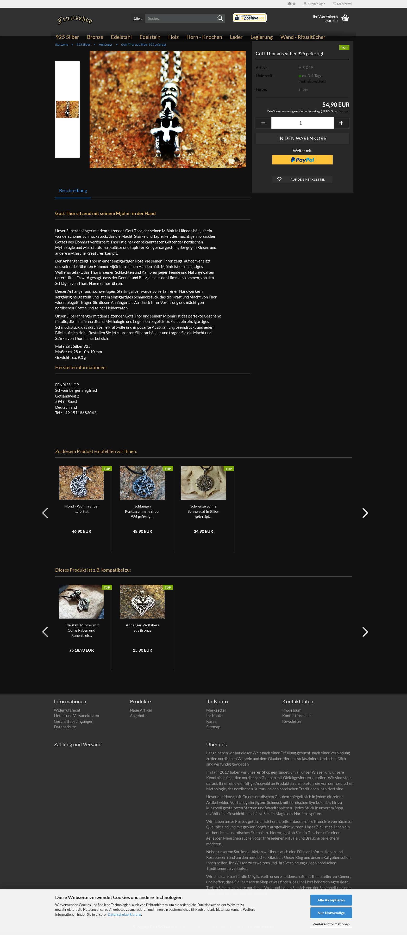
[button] (292, 4)
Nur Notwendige (331, 912)
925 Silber (67, 37)
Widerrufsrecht (67, 713)
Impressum (291, 713)
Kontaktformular (296, 718)
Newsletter (292, 724)
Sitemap (213, 729)
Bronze (95, 37)
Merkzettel (342, 4)
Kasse (211, 724)
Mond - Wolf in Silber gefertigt (81, 512)
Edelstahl (121, 37)
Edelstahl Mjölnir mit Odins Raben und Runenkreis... (82, 633)
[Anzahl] (302, 126)
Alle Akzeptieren (331, 900)
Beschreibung (73, 193)
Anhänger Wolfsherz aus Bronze (142, 630)
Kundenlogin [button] (314, 4)
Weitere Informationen (331, 924)
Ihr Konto (214, 718)
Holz (173, 37)
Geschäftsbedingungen (73, 724)
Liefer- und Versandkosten (76, 718)
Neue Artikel (141, 713)
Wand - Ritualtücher (302, 37)
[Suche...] (138, 18)
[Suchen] (220, 18)
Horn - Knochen (204, 37)
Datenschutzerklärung (124, 914)
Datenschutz (65, 729)
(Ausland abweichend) (312, 84)
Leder (236, 37)
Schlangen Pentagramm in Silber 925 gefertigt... (142, 514)
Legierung (262, 37)
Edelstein (150, 37)
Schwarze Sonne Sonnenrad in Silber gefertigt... (203, 514)
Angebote (138, 718)
